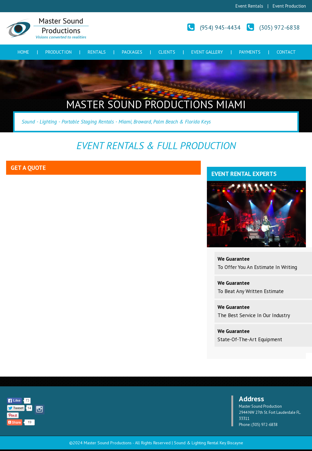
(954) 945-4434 (220, 27)
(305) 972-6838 (279, 27)
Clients (166, 52)
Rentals (97, 52)
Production (58, 52)
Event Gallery (207, 52)
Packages (132, 52)
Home (23, 52)
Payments (250, 52)
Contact (286, 52)
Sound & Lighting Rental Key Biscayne (208, 443)
